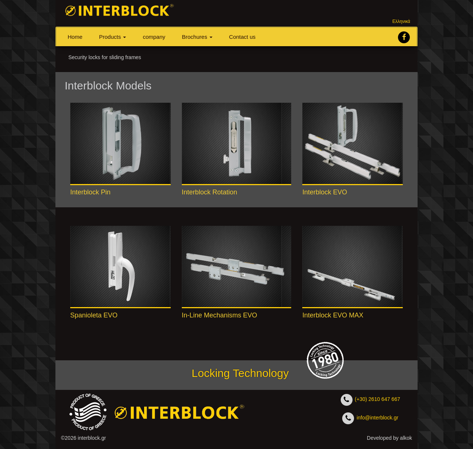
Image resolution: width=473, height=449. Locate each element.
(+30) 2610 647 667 (376, 399)
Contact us (242, 37)
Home (75, 37)
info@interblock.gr (376, 418)
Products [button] (112, 37)
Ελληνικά (401, 21)
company (154, 37)
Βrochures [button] (197, 37)
